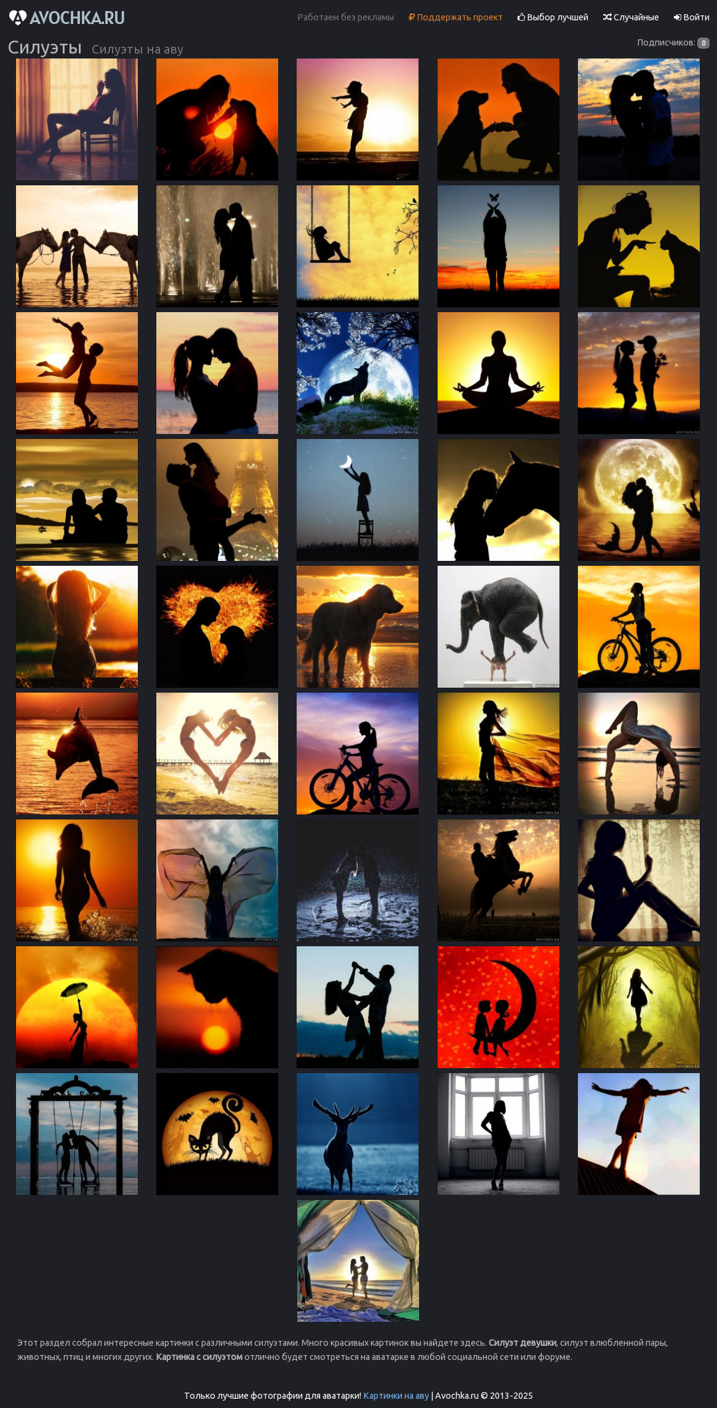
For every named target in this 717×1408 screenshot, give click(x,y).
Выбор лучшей (553, 17)
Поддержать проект (456, 17)
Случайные (631, 17)
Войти (692, 17)
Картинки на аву (396, 1396)
